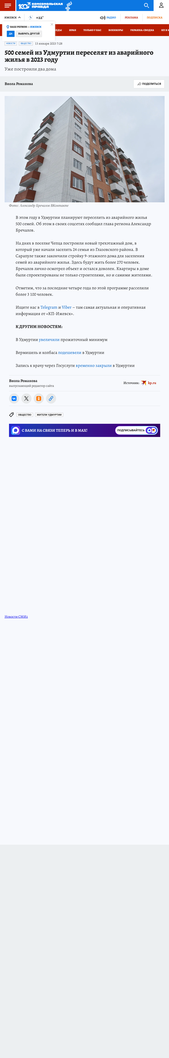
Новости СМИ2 (16, 616)
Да (10, 33)
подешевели (69, 352)
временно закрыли (94, 365)
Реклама (131, 17)
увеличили (49, 339)
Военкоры (115, 30)
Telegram (48, 307)
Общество (25, 43)
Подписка (154, 17)
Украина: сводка (142, 30)
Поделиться (149, 84)
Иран (72, 30)
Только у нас (92, 30)
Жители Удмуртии (49, 414)
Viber (67, 307)
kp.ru (152, 382)
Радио (111, 17)
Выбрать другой (29, 33)
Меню (5, 5)
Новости (10, 43)
